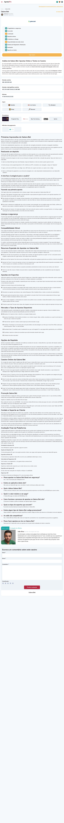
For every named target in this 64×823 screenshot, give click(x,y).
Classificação (5, 581)
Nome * (4, 558)
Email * (4, 552)
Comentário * (5, 564)
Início (2, 9)
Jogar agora (32, 55)
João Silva (11, 13)
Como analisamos (58, 6)
